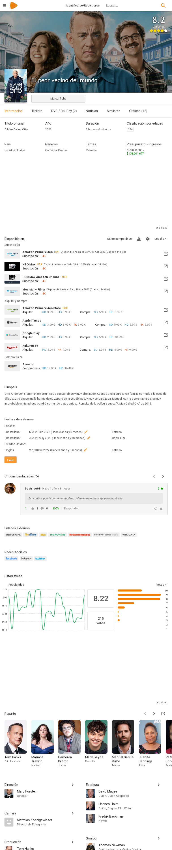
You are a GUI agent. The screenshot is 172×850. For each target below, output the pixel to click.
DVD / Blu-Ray (64, 111)
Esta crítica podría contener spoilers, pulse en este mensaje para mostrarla (75, 498)
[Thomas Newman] (133, 845)
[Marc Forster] (49, 791)
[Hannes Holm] (133, 803)
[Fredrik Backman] (133, 816)
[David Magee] (133, 791)
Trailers (37, 111)
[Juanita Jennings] (152, 744)
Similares (113, 111)
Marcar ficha (58, 98)
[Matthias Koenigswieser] (49, 820)
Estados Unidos (14, 150)
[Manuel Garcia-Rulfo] (125, 744)
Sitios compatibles (119, 238)
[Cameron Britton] (71, 744)
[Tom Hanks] (17, 744)
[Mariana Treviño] (44, 744)
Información (13, 111)
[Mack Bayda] (98, 744)
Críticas (138, 111)
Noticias (92, 111)
